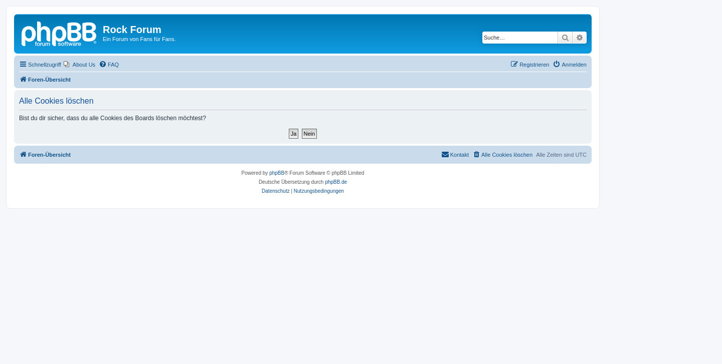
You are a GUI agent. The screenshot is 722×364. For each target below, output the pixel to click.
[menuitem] (79, 65)
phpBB (276, 173)
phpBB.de (336, 182)
